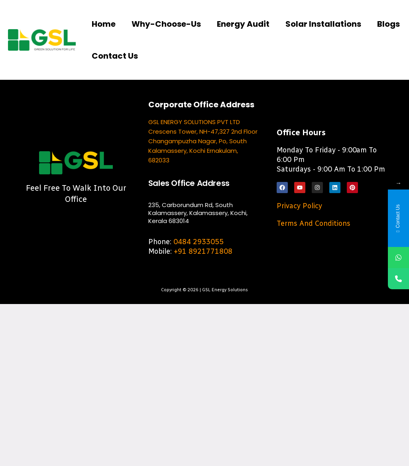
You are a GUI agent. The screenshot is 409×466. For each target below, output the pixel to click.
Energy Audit (243, 24)
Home (104, 24)
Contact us (115, 55)
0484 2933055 (198, 241)
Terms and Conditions (313, 223)
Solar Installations (323, 24)
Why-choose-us (166, 24)
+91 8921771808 (203, 251)
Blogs (388, 24)
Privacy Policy (299, 205)
